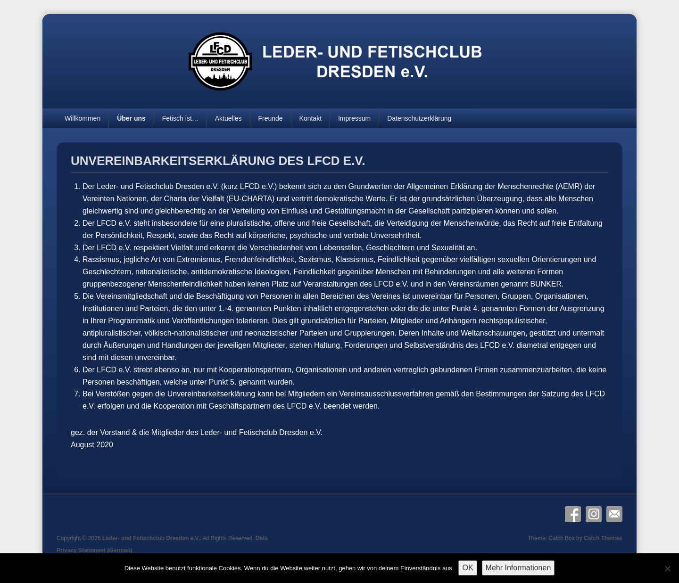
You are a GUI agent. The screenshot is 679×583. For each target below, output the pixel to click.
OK (467, 568)
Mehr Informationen (518, 568)
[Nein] (667, 568)
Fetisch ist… (180, 118)
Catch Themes (603, 538)
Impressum (354, 118)
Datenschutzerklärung (419, 118)
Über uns (131, 118)
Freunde (270, 118)
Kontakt (310, 118)
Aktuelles (228, 118)
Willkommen (82, 118)
